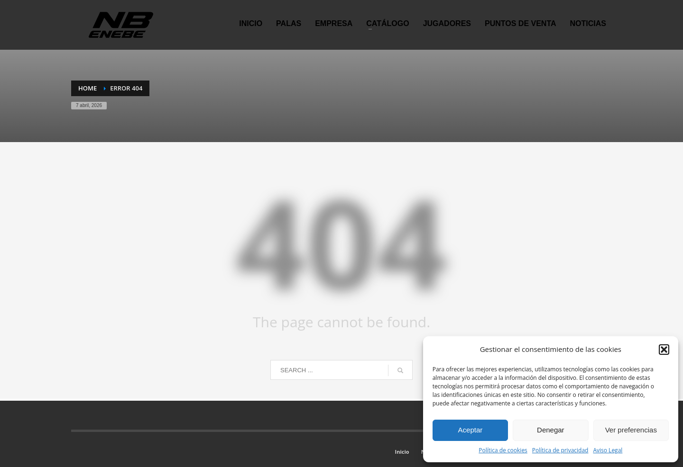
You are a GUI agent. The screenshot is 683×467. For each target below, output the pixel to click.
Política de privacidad (560, 450)
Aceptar (470, 430)
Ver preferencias (631, 430)
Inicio (402, 451)
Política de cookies (503, 450)
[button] (664, 349)
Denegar (550, 430)
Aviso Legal (607, 450)
